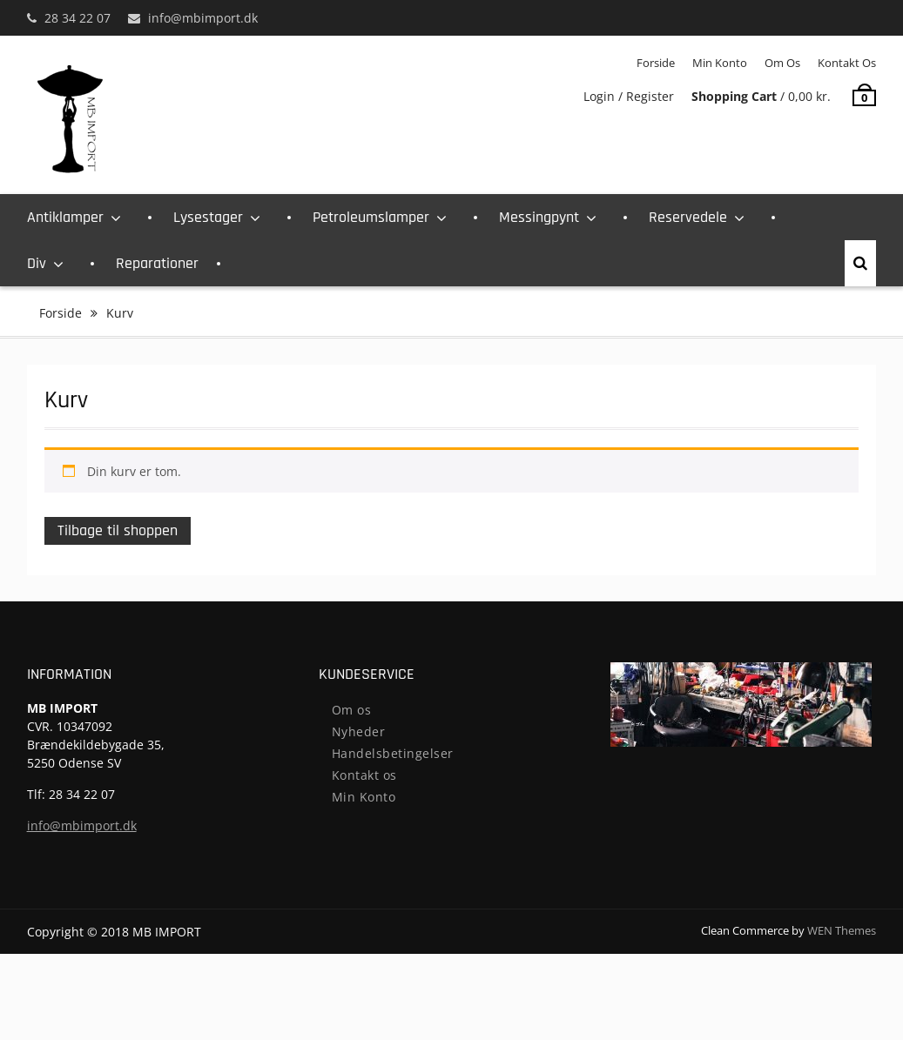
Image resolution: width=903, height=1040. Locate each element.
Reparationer (157, 263)
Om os (782, 62)
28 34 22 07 (77, 18)
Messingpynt (539, 217)
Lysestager (208, 217)
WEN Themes (841, 930)
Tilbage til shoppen (117, 530)
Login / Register (628, 96)
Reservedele (688, 217)
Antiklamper (65, 217)
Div (36, 263)
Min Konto (719, 62)
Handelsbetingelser (393, 753)
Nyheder (359, 731)
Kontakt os (847, 62)
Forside (656, 62)
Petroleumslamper (371, 217)
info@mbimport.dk (203, 18)
